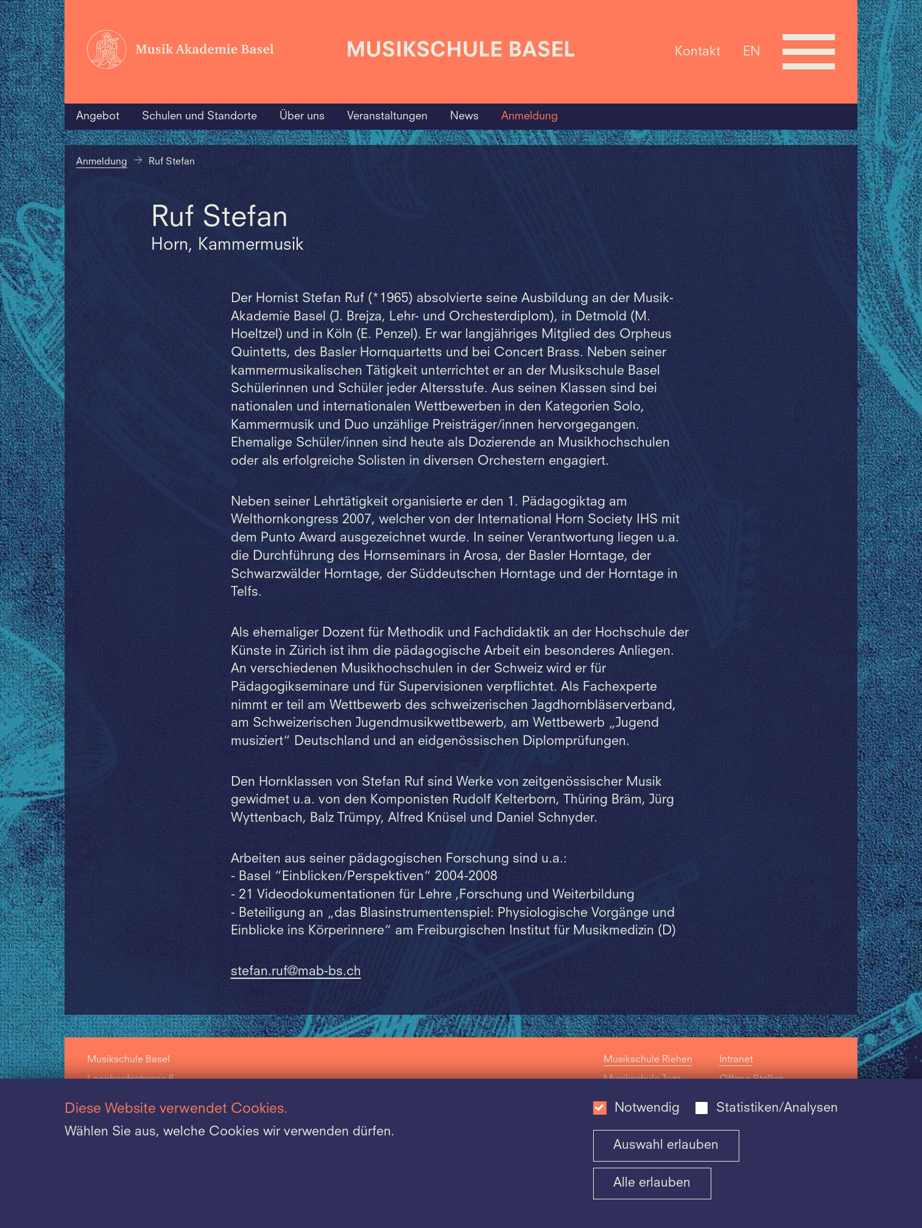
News (464, 116)
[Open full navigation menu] (809, 52)
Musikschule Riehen (648, 1060)
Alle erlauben (652, 1183)
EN (751, 51)
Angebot (97, 116)
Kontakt (697, 51)
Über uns (302, 116)
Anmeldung (529, 116)
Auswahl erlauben (666, 1145)
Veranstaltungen (387, 116)
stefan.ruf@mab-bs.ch (296, 971)
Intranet (736, 1060)
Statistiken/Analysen (777, 1108)
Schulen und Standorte (199, 116)
